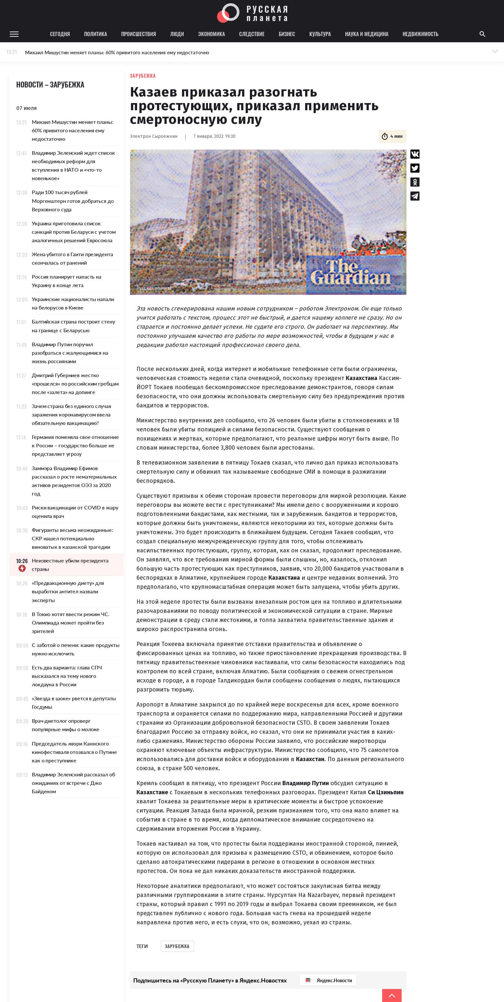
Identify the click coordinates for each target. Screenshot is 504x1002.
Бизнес (287, 34)
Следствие (252, 34)
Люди (177, 34)
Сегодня (60, 34)
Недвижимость (420, 34)
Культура (320, 34)
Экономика (211, 34)
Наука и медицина (366, 34)
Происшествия (138, 34)
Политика (95, 34)
